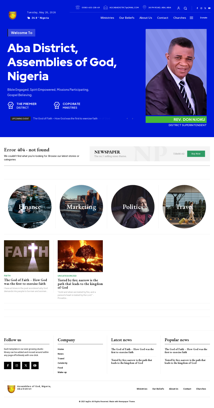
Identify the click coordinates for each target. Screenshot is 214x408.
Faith (7, 278)
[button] (185, 8)
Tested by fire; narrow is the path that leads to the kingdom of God (80, 286)
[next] (132, 119)
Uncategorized (67, 278)
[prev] (127, 119)
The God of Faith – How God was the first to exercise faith (65, 118)
